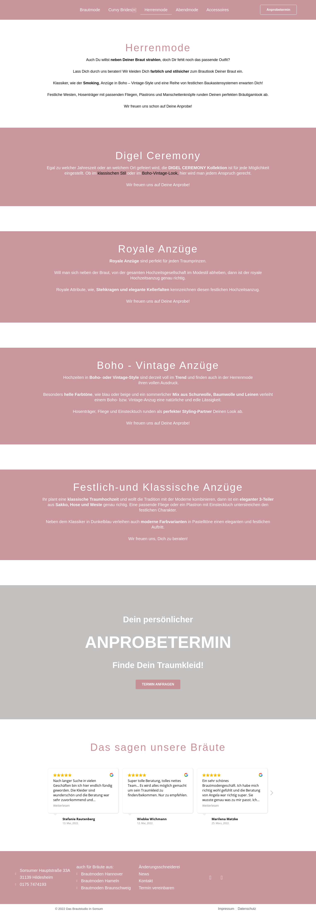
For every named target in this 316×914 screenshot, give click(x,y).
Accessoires (217, 9)
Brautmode (90, 9)
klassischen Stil (112, 173)
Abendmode (187, 9)
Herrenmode (156, 9)
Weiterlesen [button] (61, 806)
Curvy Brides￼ (122, 9)
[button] (271, 794)
